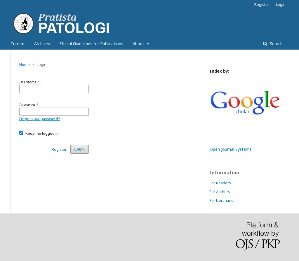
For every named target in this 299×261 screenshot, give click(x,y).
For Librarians (221, 200)
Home (24, 64)
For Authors (220, 191)
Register (261, 4)
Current (18, 43)
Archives (42, 43)
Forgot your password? (39, 118)
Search (276, 43)
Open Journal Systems (231, 149)
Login (281, 4)
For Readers (220, 182)
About (139, 43)
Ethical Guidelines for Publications (91, 43)
